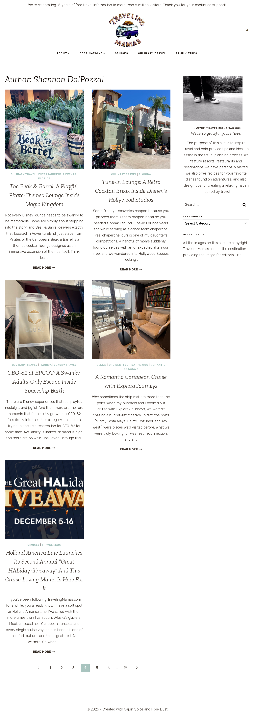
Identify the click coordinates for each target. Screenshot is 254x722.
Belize (102, 364)
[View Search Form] (246, 30)
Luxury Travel (65, 364)
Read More (44, 267)
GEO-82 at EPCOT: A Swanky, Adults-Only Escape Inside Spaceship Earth (44, 381)
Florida (44, 178)
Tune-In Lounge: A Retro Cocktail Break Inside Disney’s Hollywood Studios (131, 190)
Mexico (143, 364)
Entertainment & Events (57, 174)
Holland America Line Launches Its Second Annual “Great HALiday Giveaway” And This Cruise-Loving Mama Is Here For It (44, 570)
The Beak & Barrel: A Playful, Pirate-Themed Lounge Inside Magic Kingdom (44, 195)
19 (125, 668)
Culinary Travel (152, 53)
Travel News (51, 544)
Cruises (121, 53)
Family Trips (186, 53)
